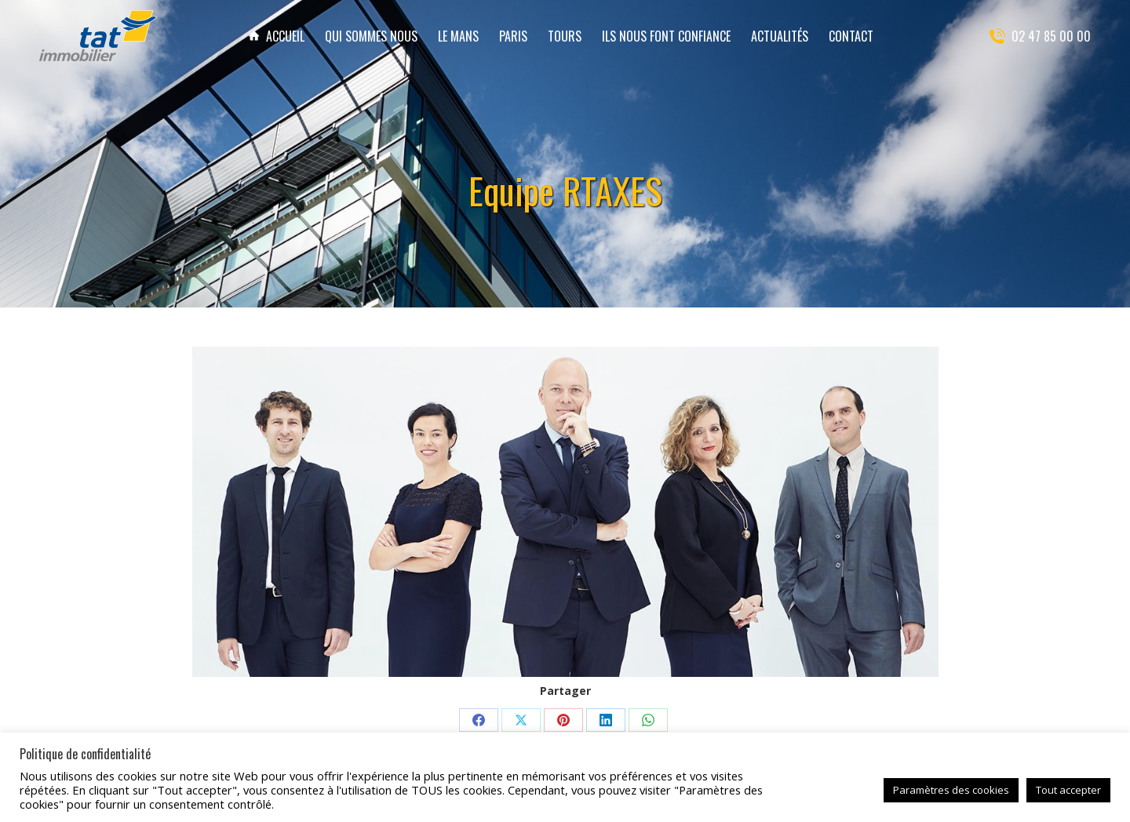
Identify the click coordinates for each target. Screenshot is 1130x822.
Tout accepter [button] (1068, 790)
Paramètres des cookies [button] (951, 790)
